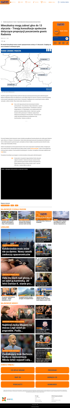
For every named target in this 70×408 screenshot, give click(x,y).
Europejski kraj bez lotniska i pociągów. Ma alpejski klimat (26, 297)
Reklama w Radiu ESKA (38, 401)
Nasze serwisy (35, 404)
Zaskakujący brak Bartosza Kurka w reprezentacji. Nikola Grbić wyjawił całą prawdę (17, 355)
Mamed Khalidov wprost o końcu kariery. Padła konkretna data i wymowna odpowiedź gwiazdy (43, 331)
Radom (12, 205)
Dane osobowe (54, 401)
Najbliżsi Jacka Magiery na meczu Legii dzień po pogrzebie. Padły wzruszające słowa (17, 326)
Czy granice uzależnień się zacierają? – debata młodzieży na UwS (9, 298)
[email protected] (34, 148)
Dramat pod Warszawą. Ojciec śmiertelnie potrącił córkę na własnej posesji (43, 240)
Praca (36, 398)
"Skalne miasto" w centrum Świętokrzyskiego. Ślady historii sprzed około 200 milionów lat (43, 269)
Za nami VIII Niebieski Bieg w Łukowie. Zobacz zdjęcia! (43, 254)
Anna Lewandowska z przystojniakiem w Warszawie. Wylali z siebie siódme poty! (43, 316)
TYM (2, 152)
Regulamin (53, 397)
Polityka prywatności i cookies (56, 400)
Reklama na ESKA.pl (38, 400)
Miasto (16, 205)
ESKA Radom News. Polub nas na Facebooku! (43, 221)
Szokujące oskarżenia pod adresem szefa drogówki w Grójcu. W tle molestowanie (9, 222)
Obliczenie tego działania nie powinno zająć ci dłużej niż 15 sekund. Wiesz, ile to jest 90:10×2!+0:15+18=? (43, 360)
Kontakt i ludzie (37, 397)
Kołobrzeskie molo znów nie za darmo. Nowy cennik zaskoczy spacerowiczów (17, 250)
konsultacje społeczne (5, 205)
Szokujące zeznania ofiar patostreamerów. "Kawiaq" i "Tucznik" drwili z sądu (43, 284)
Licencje (53, 398)
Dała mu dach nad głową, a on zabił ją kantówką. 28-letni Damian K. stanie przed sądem (17, 279)
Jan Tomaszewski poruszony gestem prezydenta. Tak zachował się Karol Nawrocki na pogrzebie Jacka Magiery (43, 345)
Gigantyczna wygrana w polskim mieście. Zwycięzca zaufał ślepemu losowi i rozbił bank (43, 298)
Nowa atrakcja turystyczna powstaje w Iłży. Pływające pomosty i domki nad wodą (26, 222)
